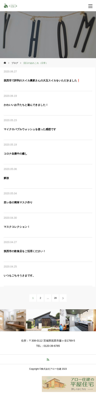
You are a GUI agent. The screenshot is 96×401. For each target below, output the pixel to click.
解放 (6, 177)
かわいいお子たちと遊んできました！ (26, 104)
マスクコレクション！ (17, 226)
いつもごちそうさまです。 (19, 275)
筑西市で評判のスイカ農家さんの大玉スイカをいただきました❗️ (42, 80)
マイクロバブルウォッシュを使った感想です (30, 129)
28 (55, 298)
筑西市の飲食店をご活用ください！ (25, 251)
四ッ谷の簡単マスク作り (18, 202)
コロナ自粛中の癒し (15, 153)
